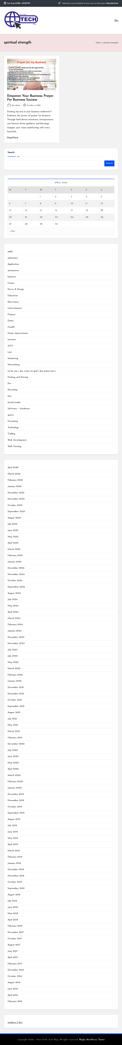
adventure (13, 258)
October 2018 (15, 882)
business (12, 277)
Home (98, 43)
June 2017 (13, 951)
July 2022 (12, 656)
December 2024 (16, 568)
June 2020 (13, 756)
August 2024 (14, 593)
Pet (9, 383)
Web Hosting (14, 446)
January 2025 (14, 562)
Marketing (13, 358)
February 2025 (15, 555)
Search (11, 152)
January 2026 (14, 486)
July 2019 (12, 825)
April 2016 (13, 995)
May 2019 (13, 838)
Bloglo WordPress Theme (92, 1039)
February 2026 (15, 480)
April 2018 (13, 920)
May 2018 (13, 913)
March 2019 (14, 851)
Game (11, 321)
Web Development (17, 440)
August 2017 (14, 945)
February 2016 (15, 1001)
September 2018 (16, 888)
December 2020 (16, 744)
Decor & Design (16, 289)
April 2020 (13, 769)
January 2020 (15, 788)
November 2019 (16, 800)
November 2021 (16, 694)
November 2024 (16, 574)
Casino (11, 283)
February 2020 (15, 781)
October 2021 (15, 700)
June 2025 (13, 530)
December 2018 (16, 869)
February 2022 (15, 675)
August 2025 (14, 518)
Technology (13, 427)
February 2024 (15, 624)
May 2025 (13, 537)
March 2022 (14, 668)
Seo (9, 396)
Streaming (13, 421)
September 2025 (16, 511)
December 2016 (16, 970)
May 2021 (13, 725)
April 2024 (13, 612)
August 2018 (14, 895)
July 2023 (12, 650)
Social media (14, 402)
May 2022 (13, 662)
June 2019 (13, 832)
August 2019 (14, 819)
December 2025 (16, 493)
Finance (11, 314)
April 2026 (13, 467)
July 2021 (12, 719)
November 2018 (16, 876)
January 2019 (14, 863)
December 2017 (16, 932)
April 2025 (13, 543)
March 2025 (14, 549)
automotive (13, 270)
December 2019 (16, 794)
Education (13, 295)
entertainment (15, 308)
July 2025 (12, 524)
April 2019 (13, 844)
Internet (12, 339)
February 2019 (15, 857)
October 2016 (15, 976)
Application (13, 264)
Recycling (12, 390)
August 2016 (14, 982)
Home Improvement (18, 333)
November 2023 (16, 643)
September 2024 (16, 587)
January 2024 (14, 631)
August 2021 (14, 712)
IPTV (10, 346)
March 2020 (14, 775)
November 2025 (16, 499)
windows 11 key (15, 1022)
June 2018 (13, 907)
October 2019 (15, 807)
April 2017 (13, 957)
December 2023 (16, 637)
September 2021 (16, 706)
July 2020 (13, 750)
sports (11, 415)
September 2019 (16, 813)
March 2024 (14, 618)
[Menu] (116, 20)
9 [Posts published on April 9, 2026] (55, 203)
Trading (11, 434)
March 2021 (14, 731)
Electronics (13, 302)
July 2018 (12, 901)
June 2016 (13, 989)
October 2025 (15, 505)
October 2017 (15, 939)
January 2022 (14, 681)
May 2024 (13, 606)
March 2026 (14, 474)
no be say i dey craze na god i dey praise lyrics (32, 371)
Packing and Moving (18, 377)
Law (10, 352)
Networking (14, 365)
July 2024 (12, 599)
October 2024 (15, 580)
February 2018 (15, 926)
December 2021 (16, 687)
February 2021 (15, 738)
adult (10, 251)
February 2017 (15, 964)
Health (11, 327)
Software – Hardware (19, 408)
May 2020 (13, 763)
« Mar (12, 231)
